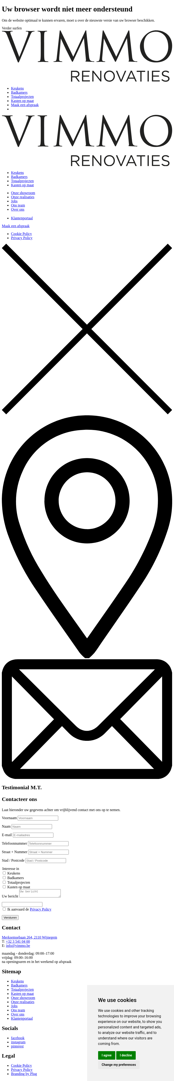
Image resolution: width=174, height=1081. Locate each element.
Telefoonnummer (14, 843)
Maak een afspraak (25, 105)
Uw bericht (10, 898)
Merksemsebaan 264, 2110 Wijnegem (29, 939)
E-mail (7, 835)
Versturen (10, 919)
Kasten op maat (22, 101)
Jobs (14, 201)
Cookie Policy (21, 234)
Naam (6, 826)
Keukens (17, 88)
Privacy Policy (22, 238)
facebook (18, 1039)
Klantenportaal (22, 218)
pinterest (17, 1048)
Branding (18, 1075)
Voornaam (9, 818)
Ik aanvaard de (29, 911)
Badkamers (19, 92)
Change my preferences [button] (119, 1065)
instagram (18, 1043)
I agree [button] (107, 1055)
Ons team (18, 205)
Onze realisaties (22, 197)
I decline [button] (126, 1055)
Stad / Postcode (13, 860)
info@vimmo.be (18, 947)
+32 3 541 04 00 (18, 943)
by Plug (31, 1075)
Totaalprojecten (22, 97)
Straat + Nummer (14, 852)
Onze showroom (23, 193)
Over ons (17, 209)
